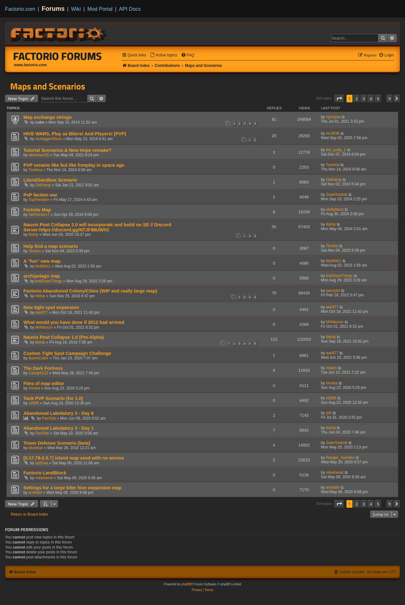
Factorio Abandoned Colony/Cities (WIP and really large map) (90, 290)
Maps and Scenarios (47, 86)
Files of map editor (43, 383)
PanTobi (49, 418)
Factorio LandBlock (44, 472)
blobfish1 (43, 266)
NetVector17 (39, 214)
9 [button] (390, 98)
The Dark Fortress (43, 368)
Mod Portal (100, 9)
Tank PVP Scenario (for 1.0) (53, 398)
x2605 (33, 403)
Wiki (76, 9)
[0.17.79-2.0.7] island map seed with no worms (73, 457)
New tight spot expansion (51, 307)
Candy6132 (38, 373)
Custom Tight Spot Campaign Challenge (67, 353)
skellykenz (335, 209)
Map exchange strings (47, 117)
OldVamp (43, 185)
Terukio (34, 251)
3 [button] (364, 98)
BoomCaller (38, 358)
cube (39, 122)
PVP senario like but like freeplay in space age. (74, 165)
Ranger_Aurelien (340, 457)
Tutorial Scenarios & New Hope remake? (67, 150)
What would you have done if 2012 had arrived (73, 322)
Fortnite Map (37, 209)
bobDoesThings (48, 281)
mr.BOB (332, 133)
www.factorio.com (30, 65)
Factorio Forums (57, 56)
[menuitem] (163, 55)
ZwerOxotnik (336, 194)
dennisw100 (38, 155)
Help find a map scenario (50, 246)
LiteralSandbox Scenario (50, 180)
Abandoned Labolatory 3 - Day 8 (58, 413)
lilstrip (33, 234)
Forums (53, 8)
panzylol (333, 290)
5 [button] (378, 98)
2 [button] (356, 98)
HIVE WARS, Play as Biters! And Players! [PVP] (74, 133)
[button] (339, 98)
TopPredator (38, 199)
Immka (34, 388)
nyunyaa (333, 117)
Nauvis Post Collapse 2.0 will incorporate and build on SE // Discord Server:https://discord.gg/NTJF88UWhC (97, 227)
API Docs (130, 9)
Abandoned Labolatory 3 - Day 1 (58, 428)
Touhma (35, 170)
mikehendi (44, 478)
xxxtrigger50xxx (48, 139)
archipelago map (41, 276)
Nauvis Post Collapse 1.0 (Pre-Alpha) (63, 337)
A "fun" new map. (42, 261)
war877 (41, 312)
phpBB (186, 584)
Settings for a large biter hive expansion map (72, 487)
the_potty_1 (336, 150)
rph (328, 413)
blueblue (35, 448)
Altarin (331, 368)
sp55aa (41, 463)
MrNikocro (44, 327)
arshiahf (35, 492)
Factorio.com (20, 9)
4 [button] (371, 98)
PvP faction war (40, 194)
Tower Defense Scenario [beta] (56, 443)
